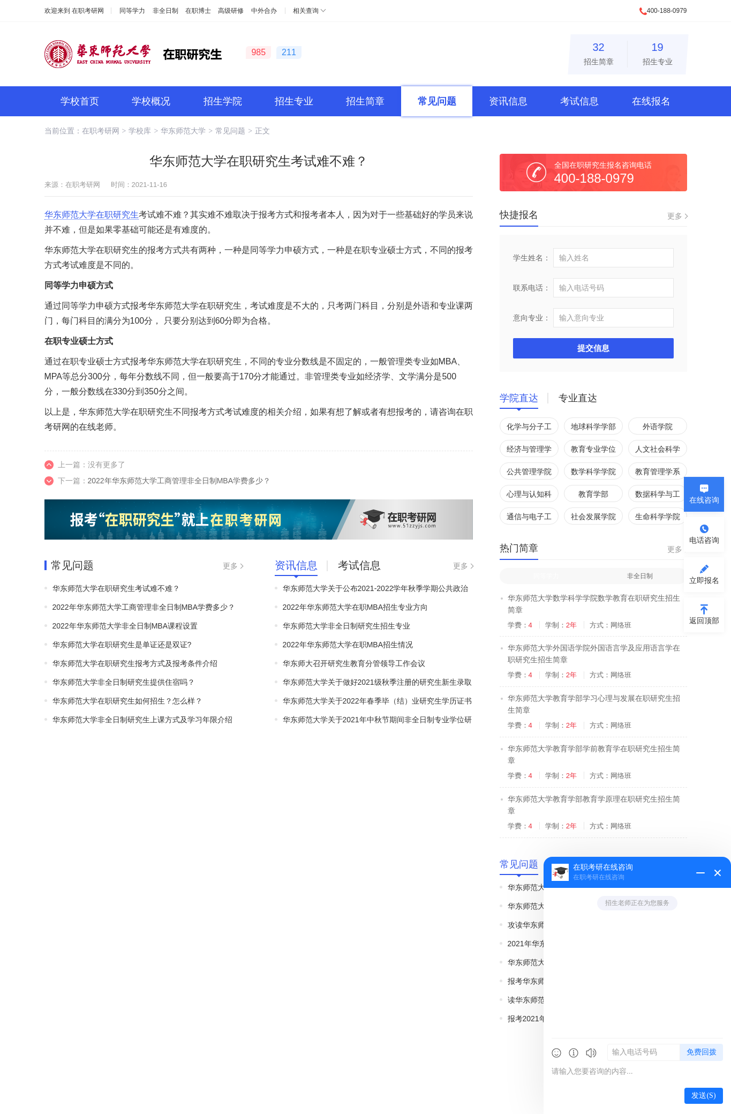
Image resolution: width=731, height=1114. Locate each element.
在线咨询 (704, 500)
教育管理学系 (657, 471)
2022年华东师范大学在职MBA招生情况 (348, 644)
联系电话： (532, 287)
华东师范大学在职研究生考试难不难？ (116, 588)
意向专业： (532, 317)
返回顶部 (704, 620)
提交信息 (593, 348)
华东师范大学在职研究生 (91, 214)
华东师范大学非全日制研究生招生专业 (346, 626)
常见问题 (437, 101)
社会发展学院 (593, 516)
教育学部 (593, 494)
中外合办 (264, 10)
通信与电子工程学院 (529, 518)
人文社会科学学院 (657, 451)
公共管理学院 (529, 471)
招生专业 (657, 52)
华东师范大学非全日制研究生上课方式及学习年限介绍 (142, 719)
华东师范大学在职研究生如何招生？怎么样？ (127, 701)
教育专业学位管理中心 (593, 451)
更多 (230, 566)
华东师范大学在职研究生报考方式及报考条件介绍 (134, 663)
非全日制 (165, 10)
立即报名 (704, 580)
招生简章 (598, 52)
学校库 (140, 130)
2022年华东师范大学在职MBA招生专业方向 (355, 607)
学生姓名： (532, 257)
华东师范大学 (183, 130)
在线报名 (651, 101)
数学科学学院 (593, 471)
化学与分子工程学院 (529, 428)
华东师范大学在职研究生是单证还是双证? (122, 644)
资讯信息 (508, 101)
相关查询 (306, 10)
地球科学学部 (593, 426)
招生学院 (223, 101)
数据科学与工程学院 (657, 496)
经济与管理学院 (529, 451)
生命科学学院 (657, 516)
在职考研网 (88, 10)
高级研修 (231, 10)
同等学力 (132, 10)
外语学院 (658, 426)
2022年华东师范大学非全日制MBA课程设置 (125, 626)
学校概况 (151, 101)
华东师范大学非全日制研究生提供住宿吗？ (123, 682)
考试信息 (579, 101)
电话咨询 (704, 540)
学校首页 (80, 101)
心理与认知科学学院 (529, 496)
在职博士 (198, 10)
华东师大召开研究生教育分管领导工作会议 (354, 663)
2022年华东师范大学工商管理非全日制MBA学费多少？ (179, 480)
